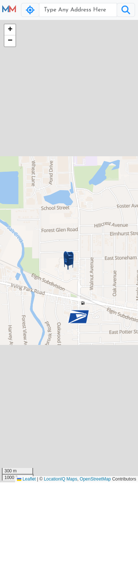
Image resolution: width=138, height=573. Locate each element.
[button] (68, 260)
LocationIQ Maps (60, 479)
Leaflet (26, 479)
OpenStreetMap (95, 479)
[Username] (78, 10)
